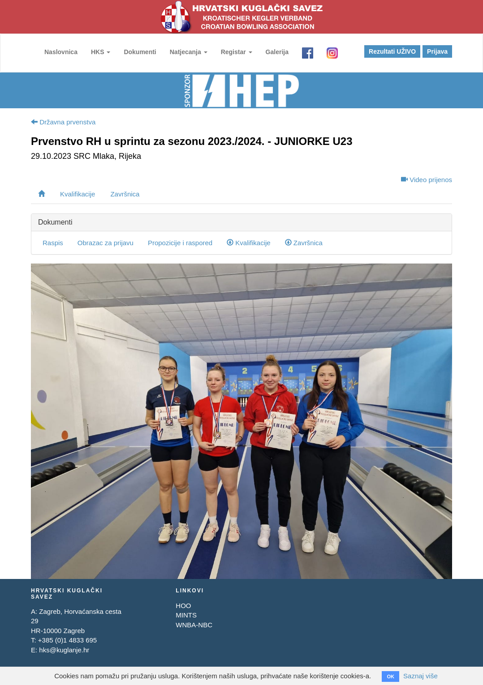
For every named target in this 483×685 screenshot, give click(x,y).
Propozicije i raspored (180, 243)
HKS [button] (100, 51)
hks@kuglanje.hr (64, 650)
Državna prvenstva (63, 122)
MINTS (186, 615)
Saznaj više (420, 676)
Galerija (277, 51)
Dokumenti (140, 51)
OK (390, 676)
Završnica (124, 194)
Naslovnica (61, 51)
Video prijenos (426, 179)
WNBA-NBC (194, 625)
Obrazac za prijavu (106, 243)
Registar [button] (236, 51)
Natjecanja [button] (188, 51)
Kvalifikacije (77, 194)
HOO (183, 605)
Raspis (53, 243)
